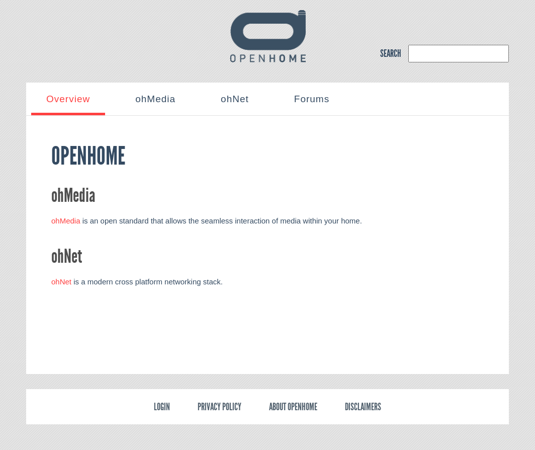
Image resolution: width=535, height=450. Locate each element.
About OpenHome (293, 407)
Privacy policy (219, 407)
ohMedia (65, 220)
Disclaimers (363, 407)
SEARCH (390, 53)
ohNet (61, 281)
